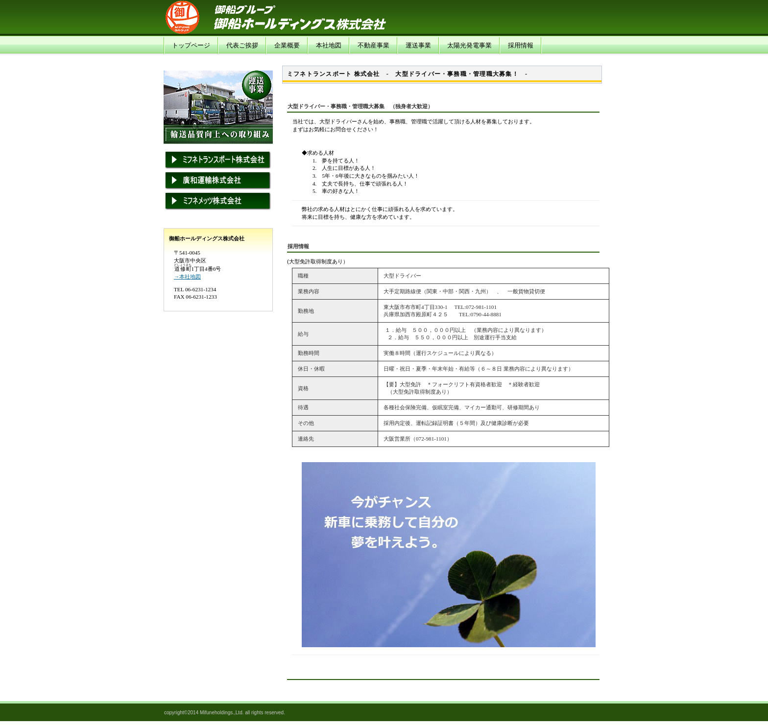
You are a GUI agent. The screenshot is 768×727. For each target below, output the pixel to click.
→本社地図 (187, 277)
